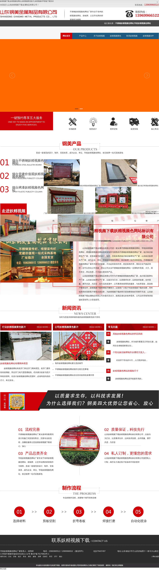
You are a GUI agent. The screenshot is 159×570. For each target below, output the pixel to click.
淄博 (39, 556)
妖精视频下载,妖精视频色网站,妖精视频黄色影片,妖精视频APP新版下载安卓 (27, 1)
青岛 (24, 556)
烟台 (60, 556)
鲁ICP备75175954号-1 (40, 554)
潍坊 (29, 556)
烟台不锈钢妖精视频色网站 (28, 162)
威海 (34, 556)
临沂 (19, 556)
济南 (14, 556)
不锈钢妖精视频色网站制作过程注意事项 (71, 369)
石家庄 (44, 556)
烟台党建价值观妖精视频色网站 (28, 175)
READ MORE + (43, 327)
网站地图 (156, 556)
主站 (9, 556)
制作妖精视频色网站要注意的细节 (68, 363)
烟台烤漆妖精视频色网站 (28, 189)
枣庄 (50, 556)
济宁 (55, 556)
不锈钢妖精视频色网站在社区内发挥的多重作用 (73, 375)
